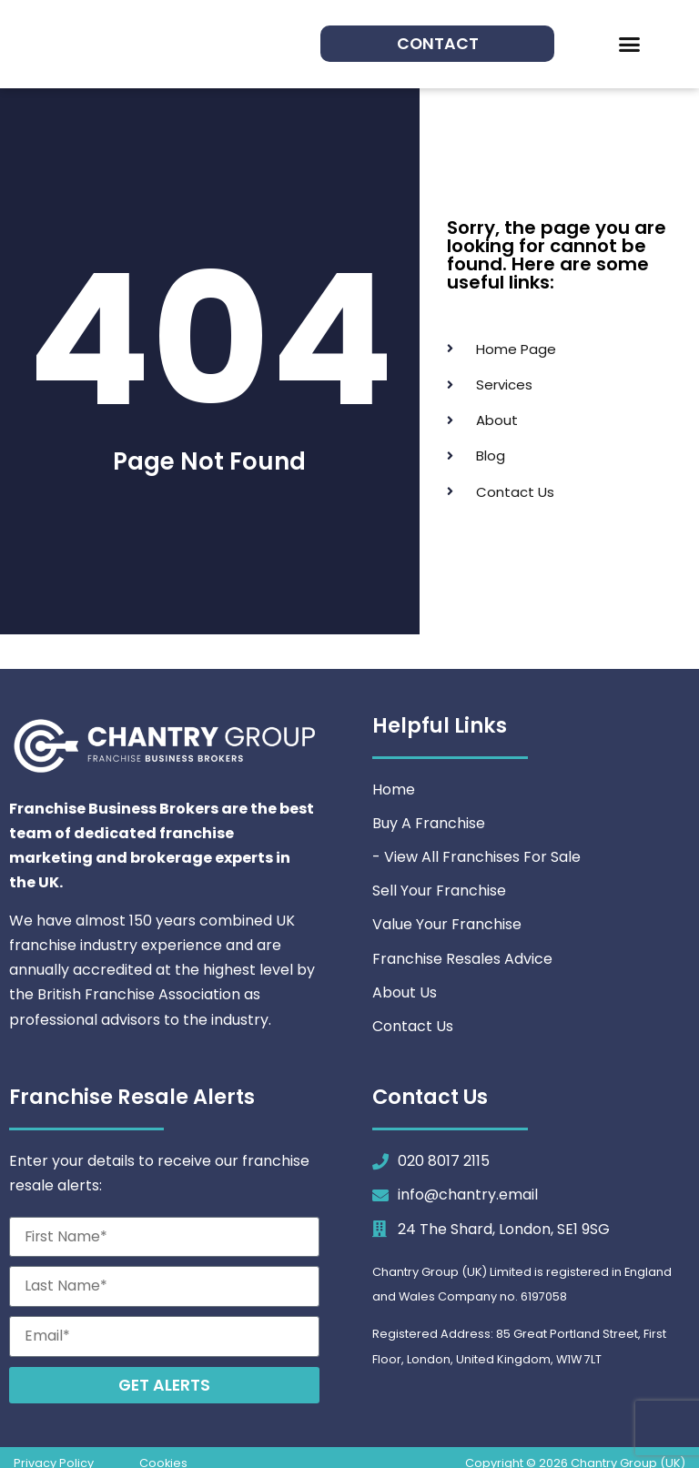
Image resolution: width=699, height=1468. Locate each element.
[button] (630, 44)
